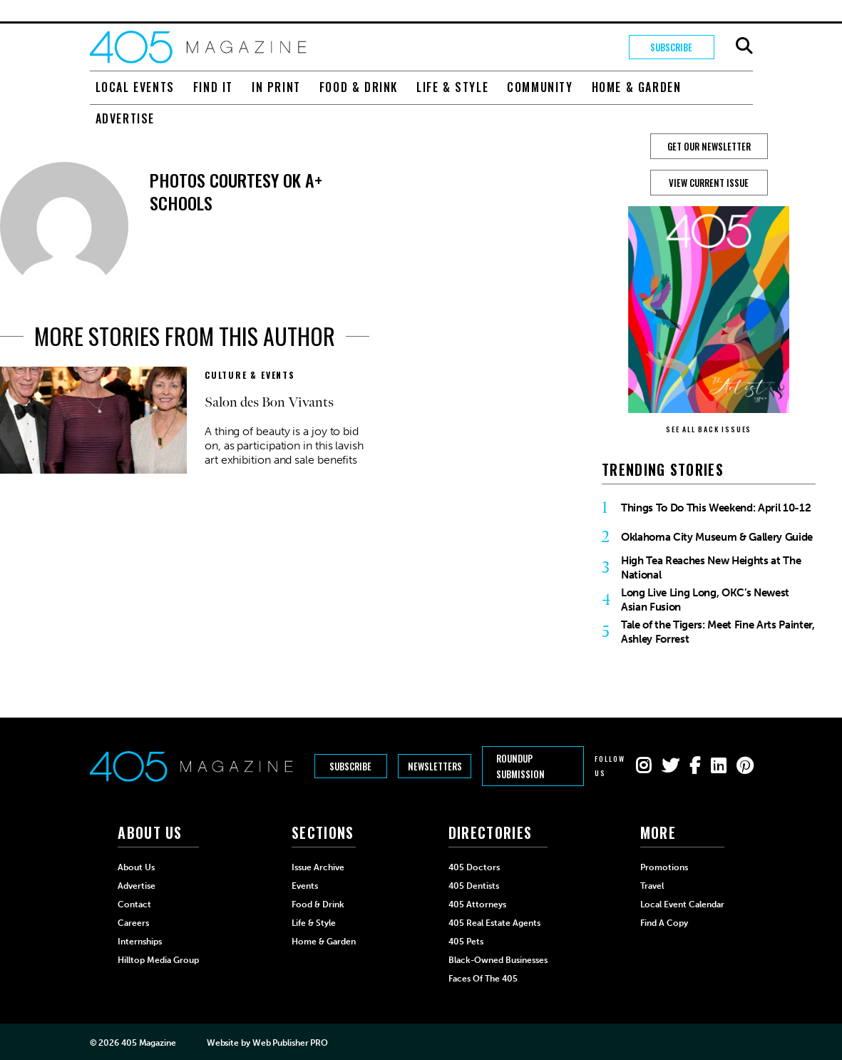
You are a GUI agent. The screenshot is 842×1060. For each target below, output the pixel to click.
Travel (652, 886)
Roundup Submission (520, 766)
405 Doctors (474, 867)
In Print (276, 87)
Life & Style (452, 87)
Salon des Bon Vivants (269, 402)
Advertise (125, 118)
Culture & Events (250, 375)
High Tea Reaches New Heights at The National (711, 567)
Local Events (135, 87)
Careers (133, 923)
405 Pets (465, 942)
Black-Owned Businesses (498, 960)
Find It (213, 87)
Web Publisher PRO (290, 1043)
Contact (134, 904)
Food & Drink (358, 87)
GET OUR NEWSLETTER (709, 146)
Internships (140, 942)
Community (540, 87)
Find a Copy (664, 923)
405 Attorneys (477, 904)
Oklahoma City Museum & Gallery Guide (717, 537)
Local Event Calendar (682, 904)
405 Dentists (473, 886)
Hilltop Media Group (158, 960)
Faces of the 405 (483, 979)
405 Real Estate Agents (494, 923)
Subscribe (671, 47)
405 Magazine (148, 1043)
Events (305, 886)
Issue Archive (318, 867)
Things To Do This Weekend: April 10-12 (716, 507)
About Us (136, 867)
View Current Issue (709, 182)
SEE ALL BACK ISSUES (708, 429)
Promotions (664, 867)
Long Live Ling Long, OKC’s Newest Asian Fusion (705, 599)
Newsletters (435, 766)
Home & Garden (637, 87)
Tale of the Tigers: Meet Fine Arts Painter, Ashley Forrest (717, 632)
